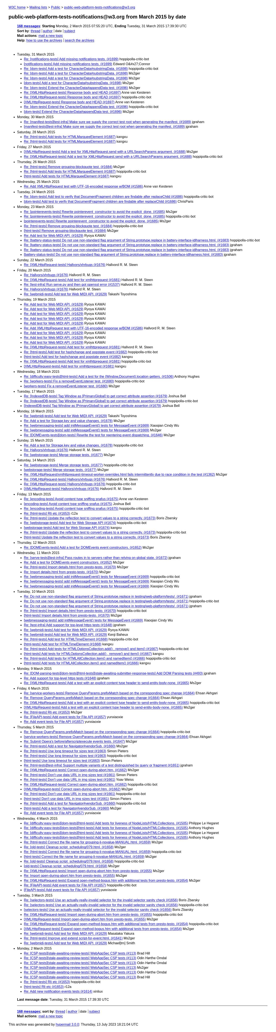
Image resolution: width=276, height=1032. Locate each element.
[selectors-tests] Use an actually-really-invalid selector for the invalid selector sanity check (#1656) (98, 909)
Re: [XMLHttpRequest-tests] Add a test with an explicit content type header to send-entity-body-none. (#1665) (106, 683)
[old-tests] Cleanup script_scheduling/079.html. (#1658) (65, 866)
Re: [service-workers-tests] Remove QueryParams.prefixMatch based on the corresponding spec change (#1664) (109, 693)
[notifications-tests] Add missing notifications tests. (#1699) (68, 64)
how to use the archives (44, 40)
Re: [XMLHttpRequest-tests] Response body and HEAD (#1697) (72, 92)
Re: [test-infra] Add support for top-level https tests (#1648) (68, 625)
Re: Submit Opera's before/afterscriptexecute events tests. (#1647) (74, 741)
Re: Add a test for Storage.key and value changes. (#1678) (68, 421)
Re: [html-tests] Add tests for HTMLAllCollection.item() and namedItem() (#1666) (84, 658)
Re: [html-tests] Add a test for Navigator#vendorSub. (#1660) (70, 746)
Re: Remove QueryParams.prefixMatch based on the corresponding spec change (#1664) (92, 698)
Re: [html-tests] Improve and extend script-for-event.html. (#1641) (73, 938)
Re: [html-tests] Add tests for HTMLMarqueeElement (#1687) (70, 137)
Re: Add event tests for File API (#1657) (54, 721)
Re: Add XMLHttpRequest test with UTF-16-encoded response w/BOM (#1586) (83, 186)
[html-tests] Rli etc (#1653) (44, 987)
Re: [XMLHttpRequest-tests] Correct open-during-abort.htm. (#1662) (75, 770)
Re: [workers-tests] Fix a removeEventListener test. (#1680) (69, 381)
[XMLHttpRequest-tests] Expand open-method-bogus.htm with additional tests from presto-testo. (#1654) (103, 929)
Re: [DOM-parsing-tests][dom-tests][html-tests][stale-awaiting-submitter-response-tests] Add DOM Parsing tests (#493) (113, 673)
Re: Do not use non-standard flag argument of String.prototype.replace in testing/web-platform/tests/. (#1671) (106, 596)
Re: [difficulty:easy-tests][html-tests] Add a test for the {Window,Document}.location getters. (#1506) (98, 376)
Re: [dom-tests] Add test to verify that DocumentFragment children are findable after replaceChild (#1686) (103, 196)
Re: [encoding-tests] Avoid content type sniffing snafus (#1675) (71, 499)
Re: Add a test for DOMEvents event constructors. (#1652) (68, 562)
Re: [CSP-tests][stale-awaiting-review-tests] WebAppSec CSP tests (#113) (80, 953)
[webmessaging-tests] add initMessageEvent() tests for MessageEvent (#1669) (83, 620)
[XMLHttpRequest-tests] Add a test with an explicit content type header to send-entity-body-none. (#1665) (103, 707)
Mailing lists (38, 7)
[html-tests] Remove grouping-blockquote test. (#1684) (65, 231)
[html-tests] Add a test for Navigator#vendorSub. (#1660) (66, 808)
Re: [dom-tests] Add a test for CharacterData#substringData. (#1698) (76, 68)
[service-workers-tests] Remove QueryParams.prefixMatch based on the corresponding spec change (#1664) (106, 737)
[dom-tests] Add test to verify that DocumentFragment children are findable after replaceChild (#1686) (100, 201)
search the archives (79, 40)
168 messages (28, 26)
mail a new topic (50, 35)
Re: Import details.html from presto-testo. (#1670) (61, 572)
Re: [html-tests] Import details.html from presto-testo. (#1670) (70, 567)
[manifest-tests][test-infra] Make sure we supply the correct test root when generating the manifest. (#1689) (104, 126)
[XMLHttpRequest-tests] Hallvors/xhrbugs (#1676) (61, 489)
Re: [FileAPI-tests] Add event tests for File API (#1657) (65, 717)
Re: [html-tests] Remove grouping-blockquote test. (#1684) (68, 167)
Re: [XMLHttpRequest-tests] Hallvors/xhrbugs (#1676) (64, 265)
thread (35, 31)
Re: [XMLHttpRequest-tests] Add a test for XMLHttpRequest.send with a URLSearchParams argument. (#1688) (108, 156)
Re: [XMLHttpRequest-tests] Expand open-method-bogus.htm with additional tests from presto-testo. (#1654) (106, 880)
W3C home (17, 7)
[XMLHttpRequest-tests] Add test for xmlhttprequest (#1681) (69, 366)
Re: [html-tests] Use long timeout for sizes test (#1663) (65, 751)
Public (55, 7)
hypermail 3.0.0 (67, 1024)
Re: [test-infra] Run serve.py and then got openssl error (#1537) (72, 284)
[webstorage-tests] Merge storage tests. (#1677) (60, 470)
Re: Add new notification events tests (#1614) (58, 991)
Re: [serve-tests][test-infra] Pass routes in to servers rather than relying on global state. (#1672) (96, 558)
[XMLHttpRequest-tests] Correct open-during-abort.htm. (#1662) (72, 789)
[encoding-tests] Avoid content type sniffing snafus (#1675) (68, 504)
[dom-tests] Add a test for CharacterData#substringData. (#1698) (72, 83)
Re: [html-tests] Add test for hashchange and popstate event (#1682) (75, 352)
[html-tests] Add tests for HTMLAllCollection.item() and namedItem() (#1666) (81, 663)
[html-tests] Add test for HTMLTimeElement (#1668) (62, 644)
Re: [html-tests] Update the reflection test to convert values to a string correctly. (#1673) (90, 518)
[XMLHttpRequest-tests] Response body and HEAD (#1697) (69, 102)
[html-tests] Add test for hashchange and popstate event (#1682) (72, 357)
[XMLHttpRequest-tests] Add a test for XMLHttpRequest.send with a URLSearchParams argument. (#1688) (105, 152)
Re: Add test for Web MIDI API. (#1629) (53, 235)
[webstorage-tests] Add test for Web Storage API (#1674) (67, 528)
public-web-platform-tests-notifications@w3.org (99, 7)
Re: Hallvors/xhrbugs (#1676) (46, 275)
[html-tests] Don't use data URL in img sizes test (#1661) (66, 799)
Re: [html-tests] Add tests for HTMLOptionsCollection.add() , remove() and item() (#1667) (91, 649)
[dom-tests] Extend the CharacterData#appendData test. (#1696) (73, 111)
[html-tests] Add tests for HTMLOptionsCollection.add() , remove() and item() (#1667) (88, 654)
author (47, 31)
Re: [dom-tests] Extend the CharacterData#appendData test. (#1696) (76, 88)
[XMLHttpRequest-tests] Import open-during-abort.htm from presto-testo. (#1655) (85, 919)
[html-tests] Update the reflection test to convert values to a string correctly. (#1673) (86, 537)
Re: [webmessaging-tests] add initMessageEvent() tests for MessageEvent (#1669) (86, 425)
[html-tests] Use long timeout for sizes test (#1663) (62, 760)
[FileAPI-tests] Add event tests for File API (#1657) (62, 890)
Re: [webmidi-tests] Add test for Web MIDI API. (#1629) (65, 294)
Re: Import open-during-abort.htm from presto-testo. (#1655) (69, 875)
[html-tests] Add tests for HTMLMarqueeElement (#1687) (66, 176)
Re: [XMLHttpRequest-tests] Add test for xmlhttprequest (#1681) (72, 280)
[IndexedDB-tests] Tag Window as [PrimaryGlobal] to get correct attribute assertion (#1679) (92, 406)
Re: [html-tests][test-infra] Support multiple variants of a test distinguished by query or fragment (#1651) (101, 765)
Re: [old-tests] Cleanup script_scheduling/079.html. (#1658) (69, 847)
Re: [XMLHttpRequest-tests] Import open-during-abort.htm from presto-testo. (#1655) (88, 871)
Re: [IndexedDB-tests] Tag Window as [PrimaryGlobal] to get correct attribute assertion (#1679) (95, 396)
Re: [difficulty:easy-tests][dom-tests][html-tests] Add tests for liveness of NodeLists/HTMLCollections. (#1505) (106, 823)
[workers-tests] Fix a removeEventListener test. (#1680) (66, 386)
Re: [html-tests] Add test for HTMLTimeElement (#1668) (66, 639)
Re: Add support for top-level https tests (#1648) (60, 678)
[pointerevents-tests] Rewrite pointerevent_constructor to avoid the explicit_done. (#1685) (91, 221)
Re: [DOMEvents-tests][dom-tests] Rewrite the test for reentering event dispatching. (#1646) (93, 435)
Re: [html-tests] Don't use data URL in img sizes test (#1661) (69, 775)
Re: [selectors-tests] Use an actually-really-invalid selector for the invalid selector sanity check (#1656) (101, 900)
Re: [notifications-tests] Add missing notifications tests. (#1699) (71, 59)
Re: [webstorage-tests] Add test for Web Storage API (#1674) (70, 523)
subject (69, 31)
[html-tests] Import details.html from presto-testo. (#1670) (67, 615)
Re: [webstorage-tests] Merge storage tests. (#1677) (63, 455)
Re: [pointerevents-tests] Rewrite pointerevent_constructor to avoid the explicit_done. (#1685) (94, 212)
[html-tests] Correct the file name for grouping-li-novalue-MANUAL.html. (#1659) (84, 856)
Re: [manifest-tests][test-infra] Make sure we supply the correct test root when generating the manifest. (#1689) (107, 122)
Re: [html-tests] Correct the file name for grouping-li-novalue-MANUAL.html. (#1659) (87, 842)
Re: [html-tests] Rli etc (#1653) (47, 513)
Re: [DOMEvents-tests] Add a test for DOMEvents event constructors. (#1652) (83, 547)
